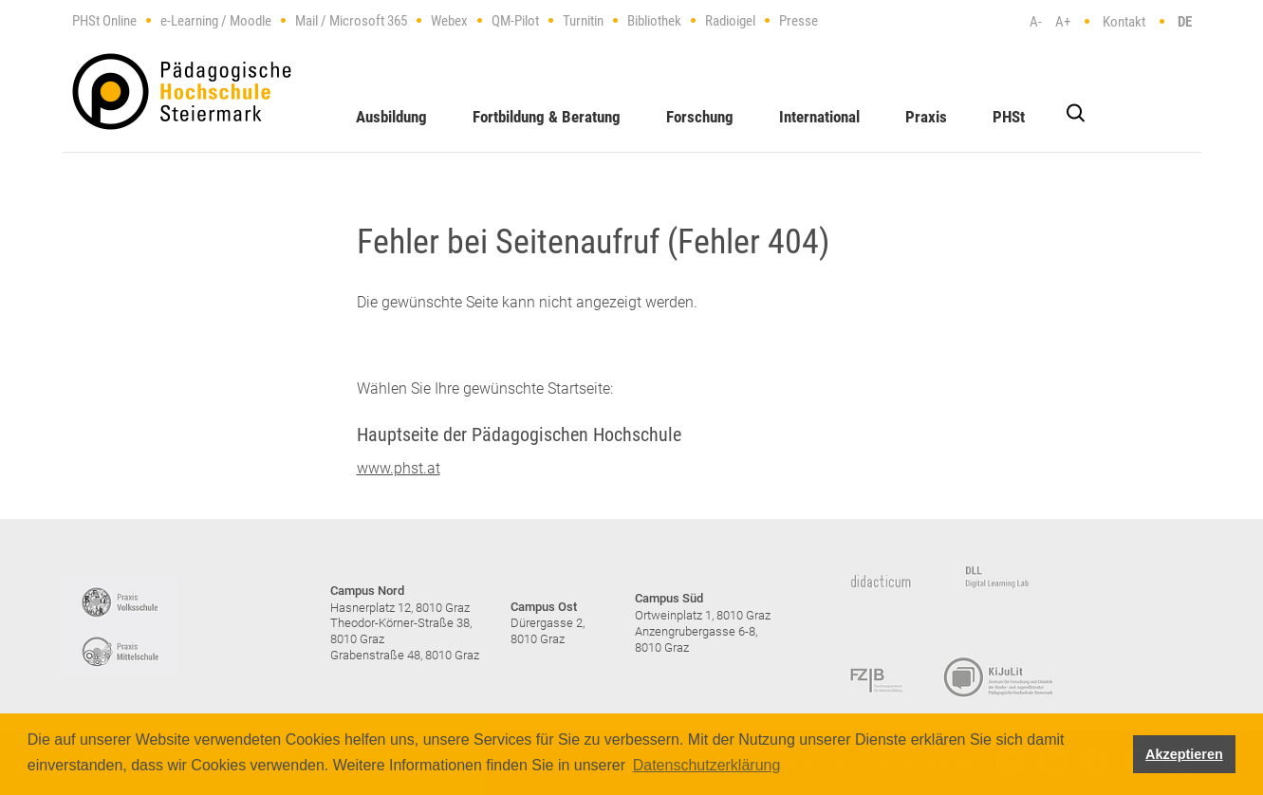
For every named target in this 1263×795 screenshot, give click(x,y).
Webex (449, 20)
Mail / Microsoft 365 (351, 20)
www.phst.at (398, 468)
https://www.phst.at (181, 91)
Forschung (700, 116)
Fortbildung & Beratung (547, 116)
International (819, 116)
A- (1036, 21)
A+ (1062, 21)
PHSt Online (104, 20)
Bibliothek (654, 20)
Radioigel (730, 20)
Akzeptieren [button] (1184, 754)
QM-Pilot (515, 20)
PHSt (1009, 116)
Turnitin (583, 20)
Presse (798, 20)
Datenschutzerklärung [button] (707, 765)
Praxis (926, 116)
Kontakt (1124, 21)
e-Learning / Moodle (215, 20)
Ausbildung (391, 116)
